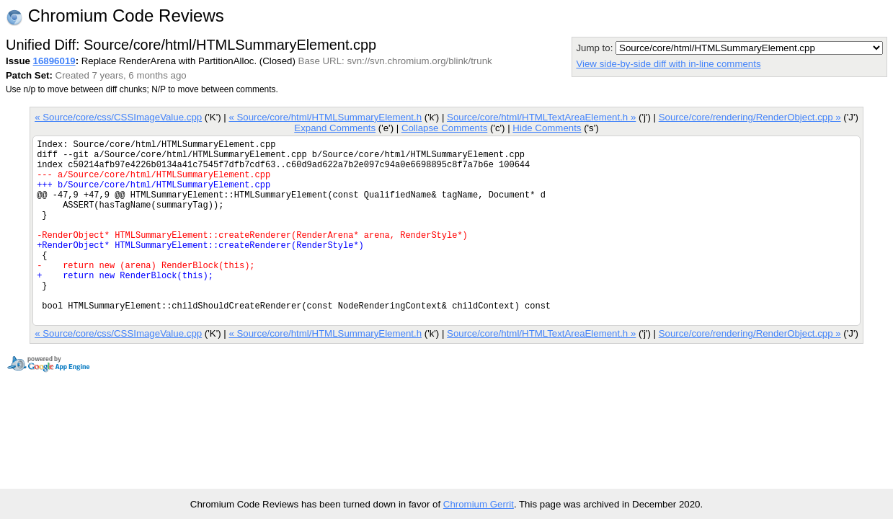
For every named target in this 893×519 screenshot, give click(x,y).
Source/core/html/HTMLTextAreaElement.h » (541, 117)
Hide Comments (546, 128)
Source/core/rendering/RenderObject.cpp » (750, 117)
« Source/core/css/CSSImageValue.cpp (118, 117)
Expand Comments (335, 128)
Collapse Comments (444, 128)
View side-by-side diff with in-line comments (668, 63)
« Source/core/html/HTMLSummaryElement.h (325, 117)
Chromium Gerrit (478, 504)
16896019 (54, 61)
